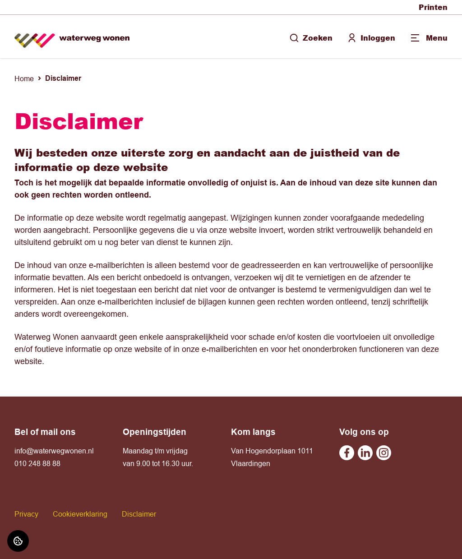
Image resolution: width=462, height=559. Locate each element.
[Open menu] (429, 37)
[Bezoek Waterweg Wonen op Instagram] (383, 452)
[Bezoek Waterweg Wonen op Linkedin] (365, 452)
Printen (433, 7)
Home (24, 78)
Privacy (26, 514)
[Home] (71, 36)
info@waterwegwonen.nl (54, 451)
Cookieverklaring (80, 514)
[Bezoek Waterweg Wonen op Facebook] (346, 452)
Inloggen (371, 37)
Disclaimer (139, 514)
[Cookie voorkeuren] (18, 541)
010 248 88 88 (37, 463)
